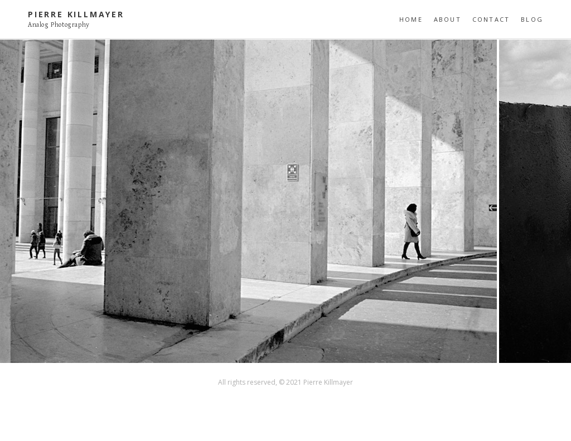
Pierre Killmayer (76, 14)
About (447, 19)
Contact (491, 19)
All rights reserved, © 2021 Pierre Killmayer (285, 382)
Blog (532, 19)
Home (411, 19)
